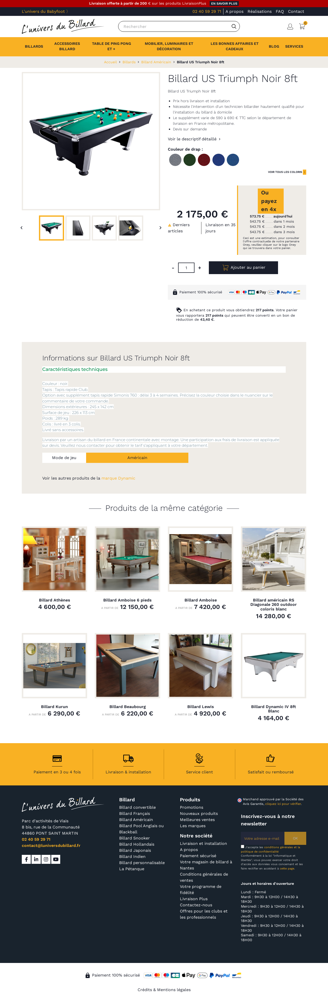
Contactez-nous (196, 904)
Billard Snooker (134, 838)
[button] (294, 47)
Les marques (193, 825)
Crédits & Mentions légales (164, 989)
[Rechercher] (179, 26)
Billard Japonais (135, 850)
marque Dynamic (118, 478)
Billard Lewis (200, 706)
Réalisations (260, 11)
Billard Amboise (200, 600)
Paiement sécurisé (198, 855)
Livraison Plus (194, 898)
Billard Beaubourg (127, 706)
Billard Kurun (54, 706)
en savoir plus (224, 3)
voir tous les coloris (285, 172)
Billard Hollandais (136, 844)
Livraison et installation (203, 843)
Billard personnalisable (142, 862)
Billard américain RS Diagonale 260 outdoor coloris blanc (273, 604)
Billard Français (134, 813)
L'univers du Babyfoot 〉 (46, 11)
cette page (287, 868)
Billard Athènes (54, 600)
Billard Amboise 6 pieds (127, 600)
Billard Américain (136, 819)
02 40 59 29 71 (206, 11)
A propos (234, 11)
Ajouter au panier (243, 268)
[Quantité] (186, 268)
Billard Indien (132, 856)
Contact (296, 11)
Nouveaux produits (199, 813)
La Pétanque (131, 868)
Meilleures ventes (197, 819)
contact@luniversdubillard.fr (51, 845)
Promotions (191, 807)
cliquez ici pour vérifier (283, 804)
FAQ (280, 11)
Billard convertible (137, 807)
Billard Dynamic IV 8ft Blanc (273, 708)
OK (295, 838)
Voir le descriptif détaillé (192, 139)
